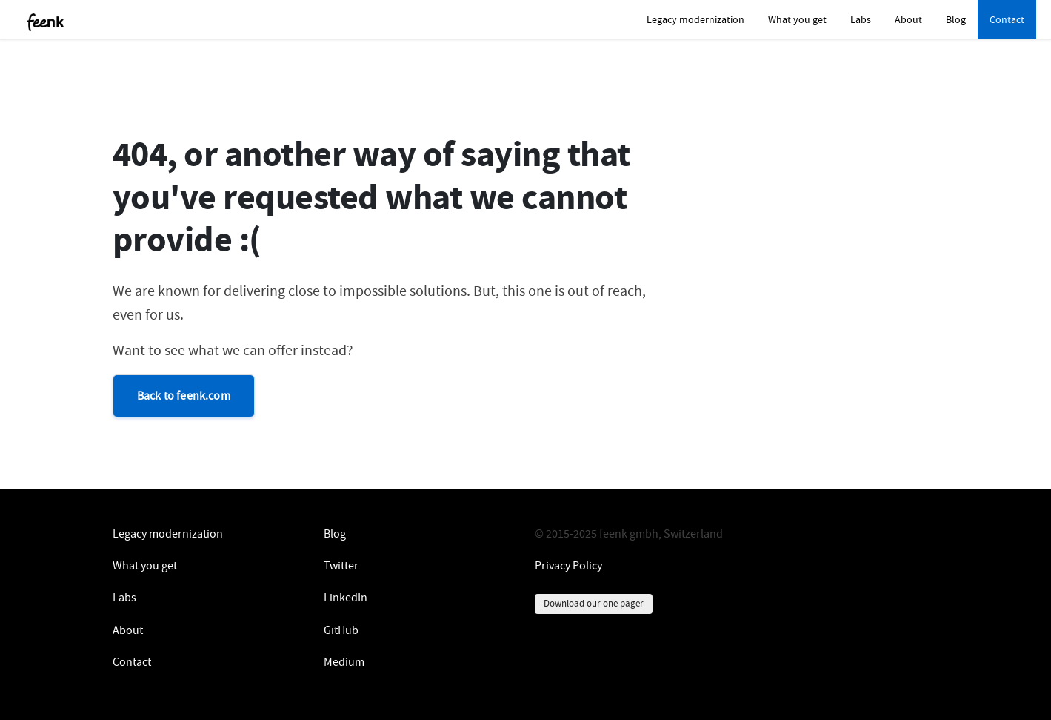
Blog (956, 19)
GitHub (341, 630)
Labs (860, 19)
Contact (1007, 19)
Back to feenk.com (183, 396)
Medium (344, 662)
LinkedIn (345, 597)
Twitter (341, 565)
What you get (797, 19)
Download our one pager (594, 603)
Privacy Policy (568, 565)
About (908, 19)
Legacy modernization (695, 19)
